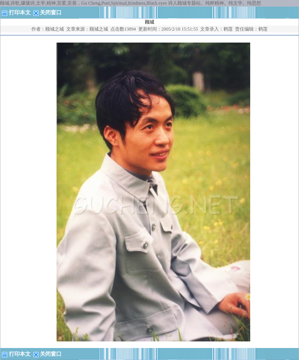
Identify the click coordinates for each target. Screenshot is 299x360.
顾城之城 (54, 29)
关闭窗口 (51, 12)
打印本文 (16, 12)
